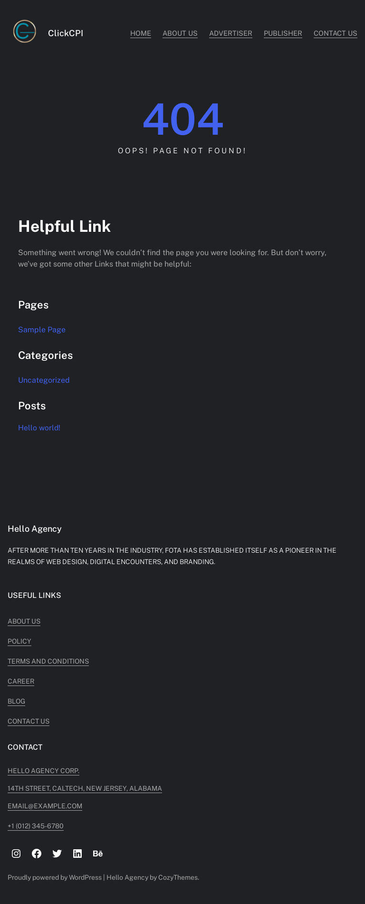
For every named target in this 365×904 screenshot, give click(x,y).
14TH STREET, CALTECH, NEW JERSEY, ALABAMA (85, 788)
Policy (19, 641)
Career (21, 681)
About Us (24, 621)
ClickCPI (65, 33)
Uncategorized (44, 380)
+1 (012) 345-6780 (36, 826)
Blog (16, 701)
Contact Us (28, 721)
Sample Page (42, 329)
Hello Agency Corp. (43, 771)
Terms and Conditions (48, 661)
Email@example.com (45, 806)
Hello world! (39, 427)
